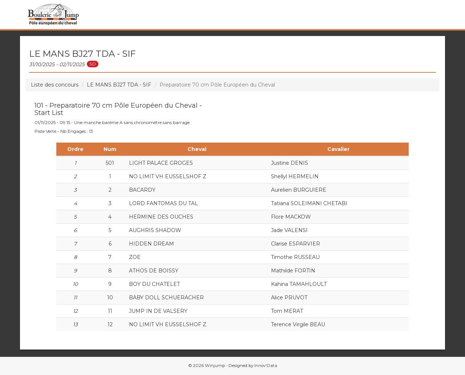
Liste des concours (54, 84)
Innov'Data (265, 365)
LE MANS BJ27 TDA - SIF (119, 84)
